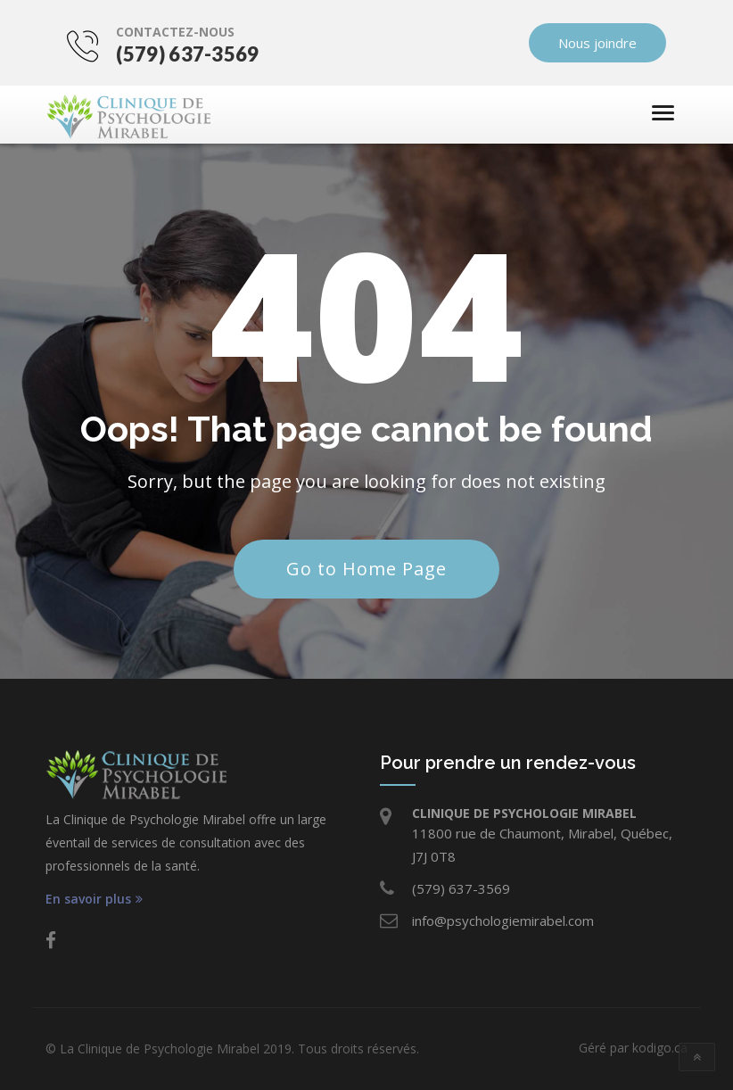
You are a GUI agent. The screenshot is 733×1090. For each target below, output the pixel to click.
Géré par (633, 1047)
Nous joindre (619, 43)
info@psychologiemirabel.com (503, 920)
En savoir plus (94, 899)
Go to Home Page (366, 569)
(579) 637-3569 (166, 54)
